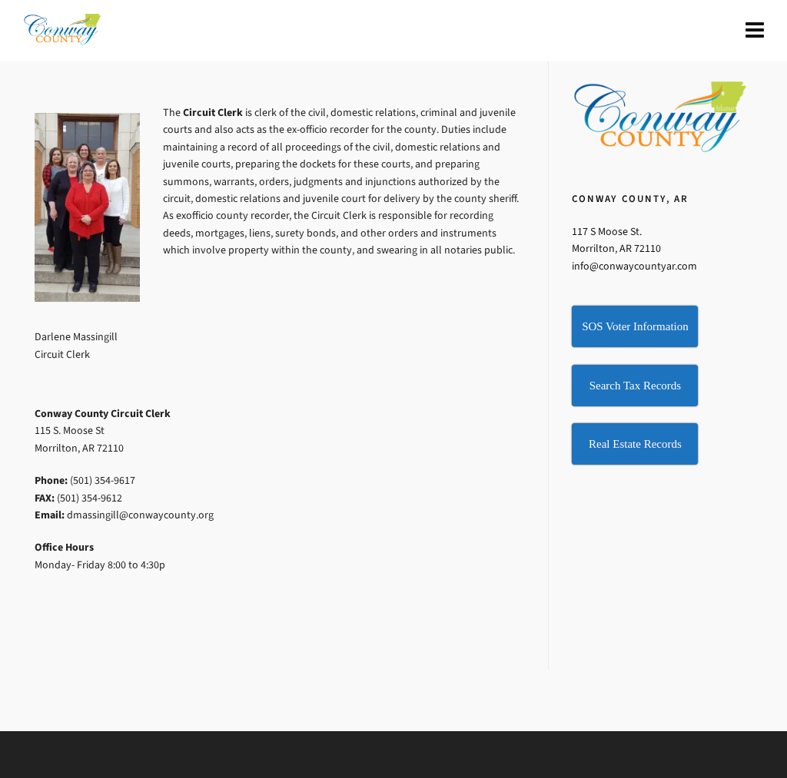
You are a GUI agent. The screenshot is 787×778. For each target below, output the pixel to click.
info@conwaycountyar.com (634, 266)
